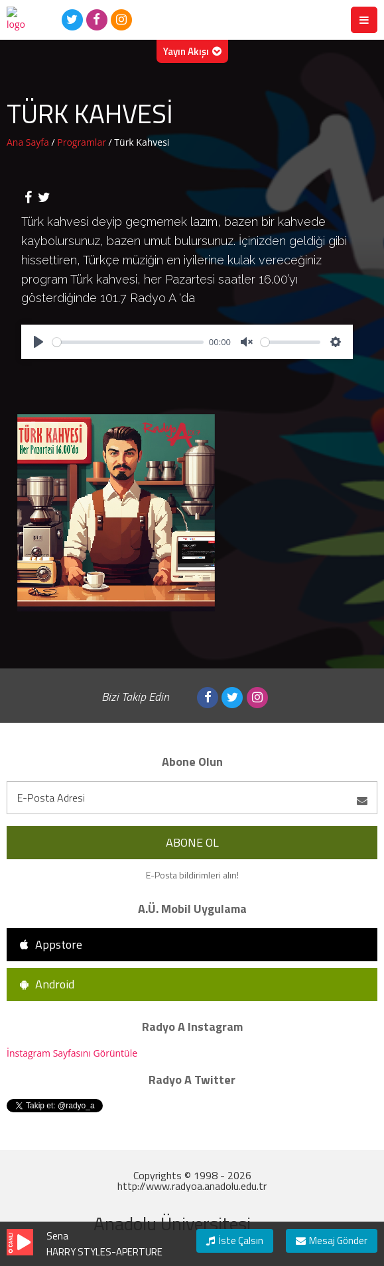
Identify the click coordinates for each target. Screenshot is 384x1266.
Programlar (82, 142)
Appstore (51, 944)
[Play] (38, 341)
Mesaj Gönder (331, 1240)
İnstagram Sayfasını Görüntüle (72, 1053)
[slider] (128, 342)
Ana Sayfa (29, 142)
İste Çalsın (234, 1240)
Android (47, 984)
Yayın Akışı (192, 51)
